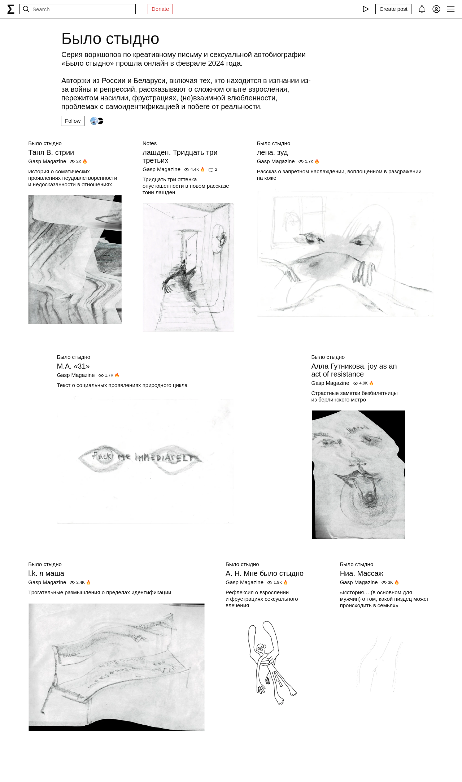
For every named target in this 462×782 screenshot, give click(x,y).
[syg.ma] (10, 9)
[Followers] (97, 121)
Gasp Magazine (47, 161)
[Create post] (393, 9)
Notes (150, 143)
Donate (160, 9)
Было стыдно (45, 143)
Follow (72, 121)
